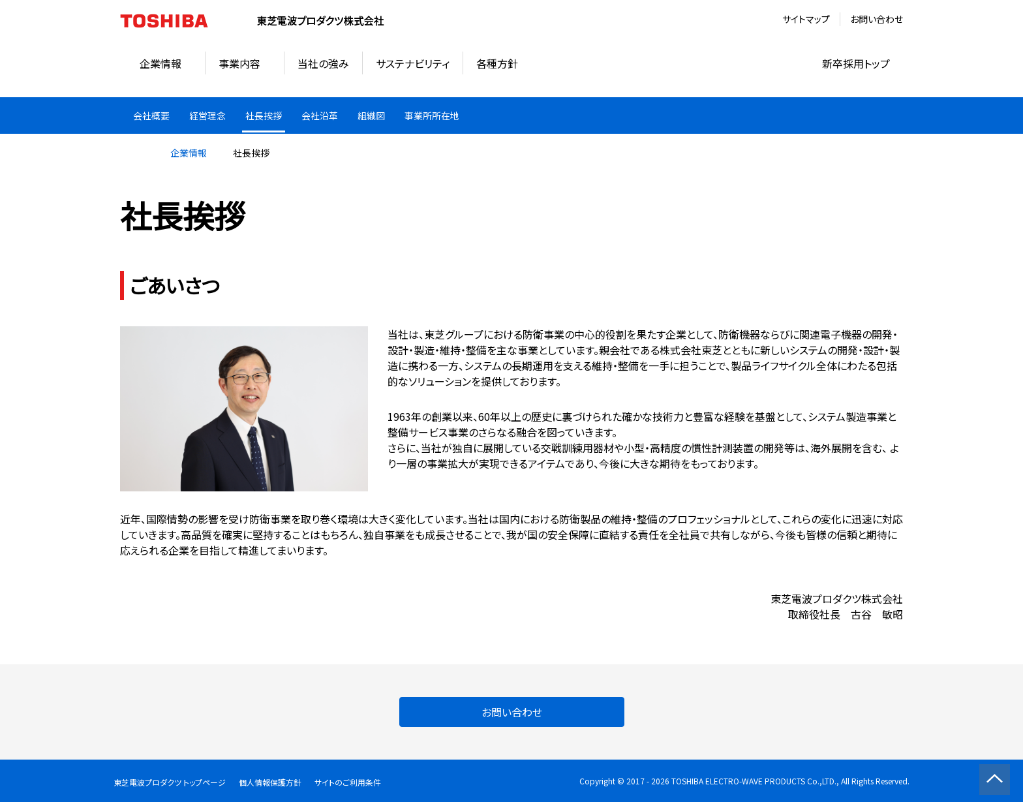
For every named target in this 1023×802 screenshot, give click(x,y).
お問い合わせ (876, 18)
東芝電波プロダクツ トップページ (170, 782)
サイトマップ (806, 18)
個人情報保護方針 (270, 782)
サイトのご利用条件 (347, 782)
